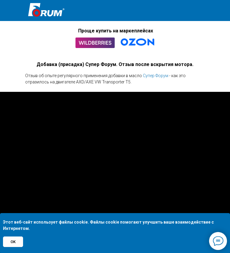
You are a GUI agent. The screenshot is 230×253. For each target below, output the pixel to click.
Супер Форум (155, 75)
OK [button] (13, 241)
